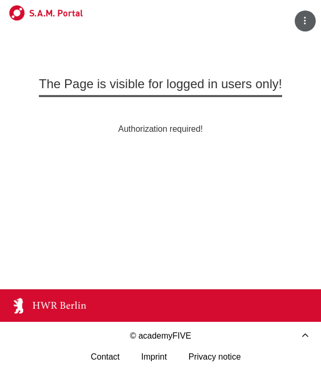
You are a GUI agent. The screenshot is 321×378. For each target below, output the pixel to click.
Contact (105, 356)
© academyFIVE (160, 335)
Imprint (154, 356)
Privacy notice (215, 356)
